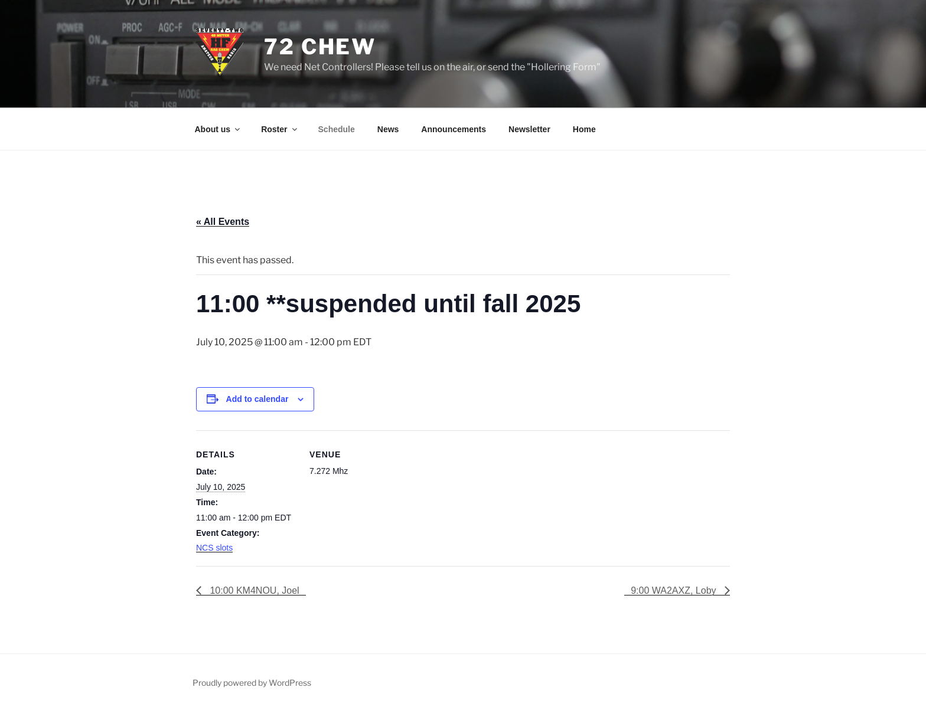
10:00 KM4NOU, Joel (253, 590)
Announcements (453, 129)
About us (218, 129)
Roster (279, 129)
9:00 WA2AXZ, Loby (675, 590)
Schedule (336, 129)
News (388, 129)
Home (584, 129)
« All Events (222, 222)
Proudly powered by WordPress (252, 683)
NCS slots (214, 547)
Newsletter (529, 129)
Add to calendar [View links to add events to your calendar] (257, 399)
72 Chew (320, 47)
